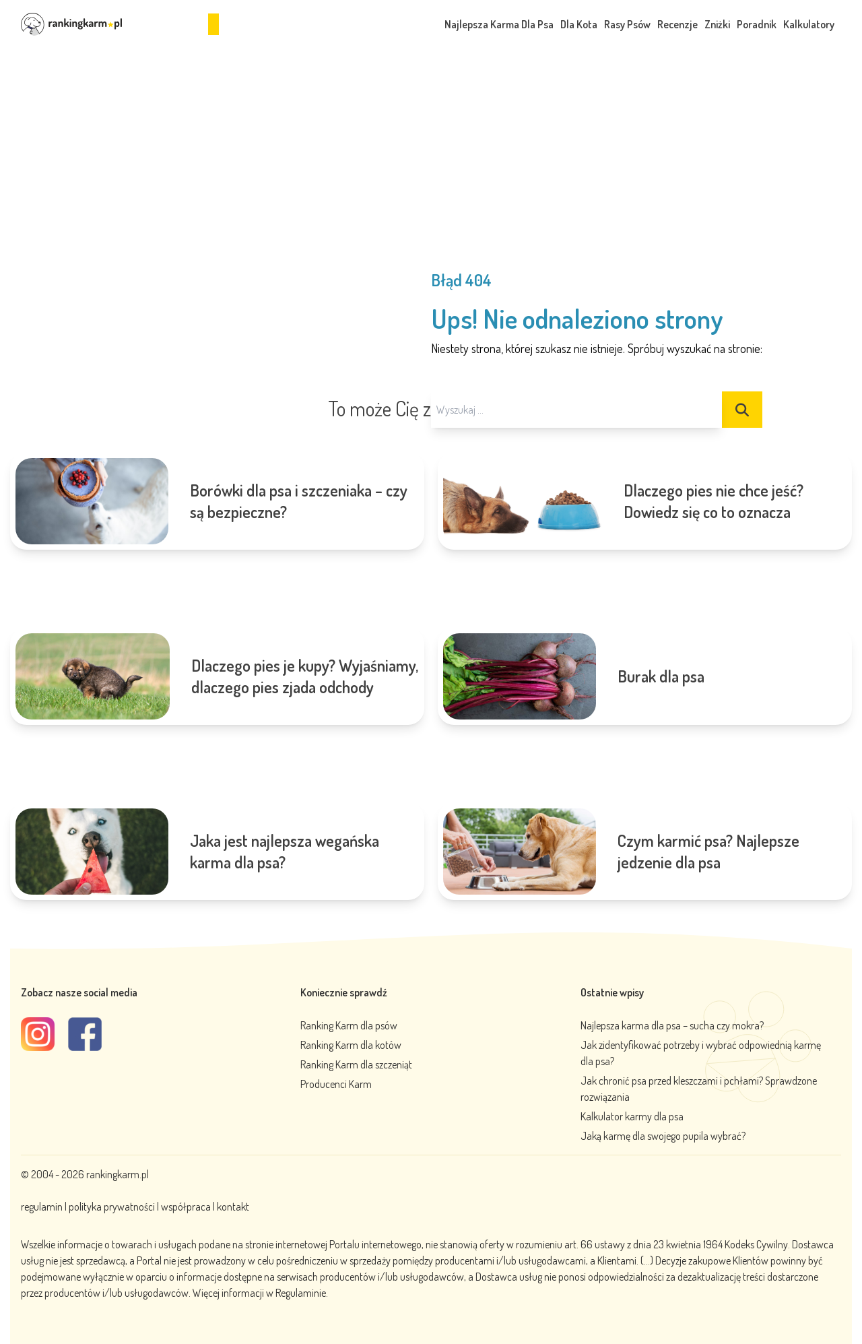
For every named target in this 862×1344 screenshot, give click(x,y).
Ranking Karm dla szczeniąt (356, 1064)
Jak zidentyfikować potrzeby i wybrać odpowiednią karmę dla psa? (701, 1053)
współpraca (186, 1206)
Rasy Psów (627, 24)
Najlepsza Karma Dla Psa (499, 24)
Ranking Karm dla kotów (350, 1045)
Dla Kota (578, 24)
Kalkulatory (808, 24)
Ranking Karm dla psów (348, 1025)
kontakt (233, 1206)
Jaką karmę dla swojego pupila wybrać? (663, 1136)
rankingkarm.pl (117, 1174)
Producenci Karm (336, 1084)
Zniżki (717, 24)
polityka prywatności (112, 1206)
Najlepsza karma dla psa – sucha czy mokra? (672, 1025)
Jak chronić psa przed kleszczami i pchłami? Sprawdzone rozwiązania (699, 1088)
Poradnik (756, 24)
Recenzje (677, 24)
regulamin (43, 1206)
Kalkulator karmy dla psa (632, 1116)
